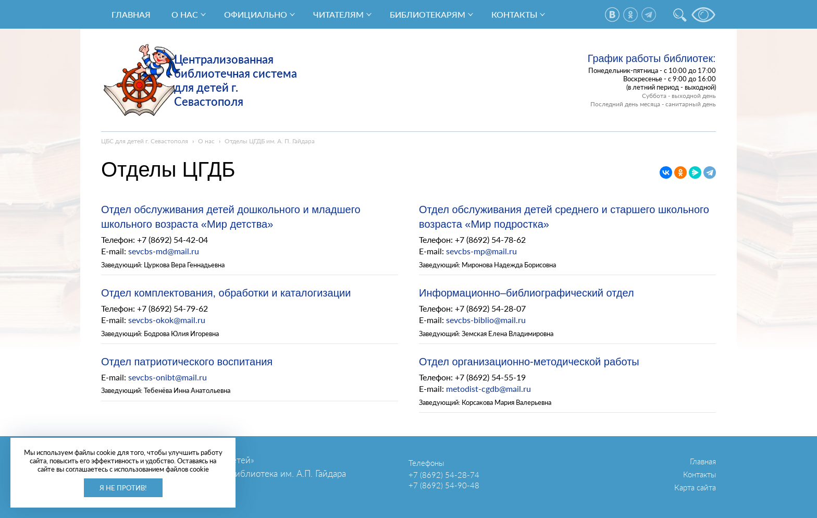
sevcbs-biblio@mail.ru (486, 320)
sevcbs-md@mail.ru (163, 251)
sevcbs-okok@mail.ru (166, 320)
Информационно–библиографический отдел (526, 293)
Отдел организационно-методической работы (529, 361)
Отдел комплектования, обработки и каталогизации (226, 293)
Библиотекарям (427, 14)
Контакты (514, 14)
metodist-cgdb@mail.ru (488, 388)
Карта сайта (695, 487)
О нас (184, 14)
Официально (255, 14)
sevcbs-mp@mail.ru (481, 251)
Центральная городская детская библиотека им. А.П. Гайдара (223, 473)
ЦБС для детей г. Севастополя (144, 141)
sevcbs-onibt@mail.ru (167, 377)
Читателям (338, 14)
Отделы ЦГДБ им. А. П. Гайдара (270, 141)
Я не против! (123, 488)
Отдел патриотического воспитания (187, 361)
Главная (131, 14)
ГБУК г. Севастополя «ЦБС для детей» (177, 459)
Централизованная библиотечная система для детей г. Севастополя (235, 80)
